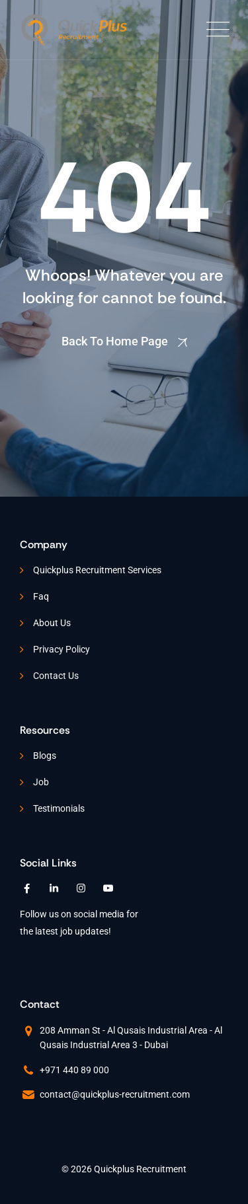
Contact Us (56, 675)
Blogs (44, 755)
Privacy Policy (61, 649)
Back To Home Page (115, 341)
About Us (52, 623)
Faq (41, 596)
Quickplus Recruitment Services (97, 570)
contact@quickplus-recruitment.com (115, 1094)
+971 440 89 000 (74, 1070)
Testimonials (59, 808)
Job (41, 782)
